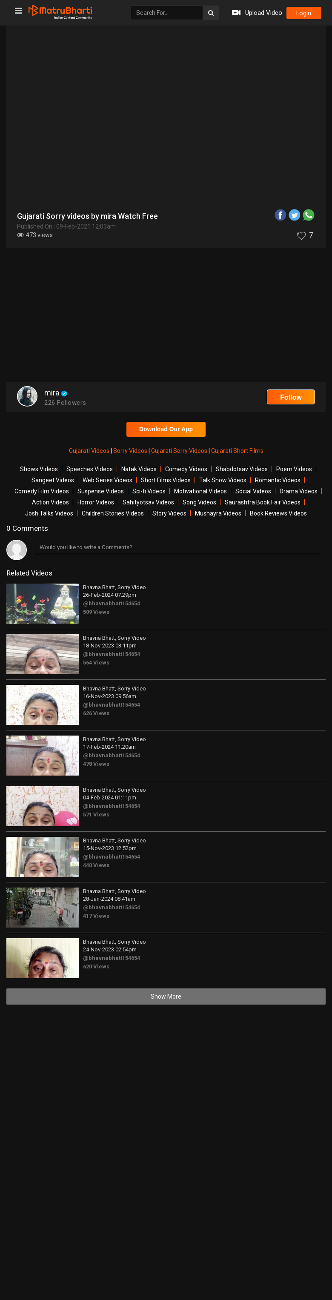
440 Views (96, 865)
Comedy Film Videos (41, 491)
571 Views (96, 814)
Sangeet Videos (52, 480)
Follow (291, 397)
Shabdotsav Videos (242, 469)
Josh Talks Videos (49, 513)
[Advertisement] (166, 315)
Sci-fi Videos (149, 491)
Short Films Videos (166, 480)
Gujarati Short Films (237, 450)
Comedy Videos (186, 469)
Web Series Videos (107, 480)
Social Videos (253, 491)
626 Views (96, 713)
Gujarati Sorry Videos (180, 450)
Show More (166, 996)
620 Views (96, 966)
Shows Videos (39, 469)
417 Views (96, 916)
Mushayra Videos (218, 513)
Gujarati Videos (90, 450)
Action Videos (50, 502)
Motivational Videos (200, 491)
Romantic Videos (278, 480)
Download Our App (166, 429)
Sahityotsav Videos (148, 502)
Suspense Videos (100, 491)
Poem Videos (294, 469)
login (303, 13)
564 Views (96, 662)
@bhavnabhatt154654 (111, 603)
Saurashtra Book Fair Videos (263, 502)
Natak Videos (139, 469)
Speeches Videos (89, 469)
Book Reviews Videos (278, 513)
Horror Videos (95, 502)
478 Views (96, 764)
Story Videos (169, 513)
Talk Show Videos (222, 480)
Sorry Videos (131, 450)
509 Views (96, 612)
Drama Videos (299, 491)
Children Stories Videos (113, 513)
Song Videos (199, 502)
